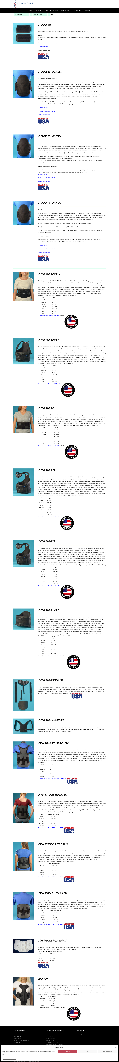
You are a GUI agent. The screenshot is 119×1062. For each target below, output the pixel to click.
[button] (116, 1047)
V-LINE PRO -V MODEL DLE (51, 720)
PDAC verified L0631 (53, 315)
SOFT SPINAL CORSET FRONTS (52, 940)
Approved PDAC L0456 (54, 383)
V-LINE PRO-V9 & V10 (49, 274)
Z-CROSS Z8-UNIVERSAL (50, 71)
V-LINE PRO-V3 (45, 408)
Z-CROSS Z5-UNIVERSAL (50, 136)
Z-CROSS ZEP (44, 25)
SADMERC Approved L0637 (55, 828)
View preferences (107, 1051)
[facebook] (78, 1034)
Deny (87, 1051)
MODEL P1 (43, 979)
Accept (68, 1051)
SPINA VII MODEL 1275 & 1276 (53, 743)
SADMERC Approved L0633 (55, 924)
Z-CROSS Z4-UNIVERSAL (50, 203)
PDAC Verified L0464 (53, 517)
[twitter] (81, 1034)
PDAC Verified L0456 (54, 586)
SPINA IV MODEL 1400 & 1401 (52, 795)
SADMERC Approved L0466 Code (57, 778)
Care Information (43, 46)
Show (38, 14)
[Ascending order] (31, 14)
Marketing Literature (44, 114)
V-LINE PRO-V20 (46, 541)
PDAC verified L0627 (53, 445)
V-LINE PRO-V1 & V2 (48, 610)
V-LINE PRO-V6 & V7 (48, 340)
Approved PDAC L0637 (54, 656)
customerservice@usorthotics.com (54, 1044)
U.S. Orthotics (26, 1061)
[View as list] (52, 14)
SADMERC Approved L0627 (55, 877)
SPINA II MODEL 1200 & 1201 (52, 893)
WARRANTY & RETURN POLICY (9, 1059)
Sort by (19, 14)
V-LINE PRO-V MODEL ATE (50, 680)
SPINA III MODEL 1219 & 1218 (53, 844)
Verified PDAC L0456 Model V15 (48, 731)
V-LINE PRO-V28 (46, 470)
